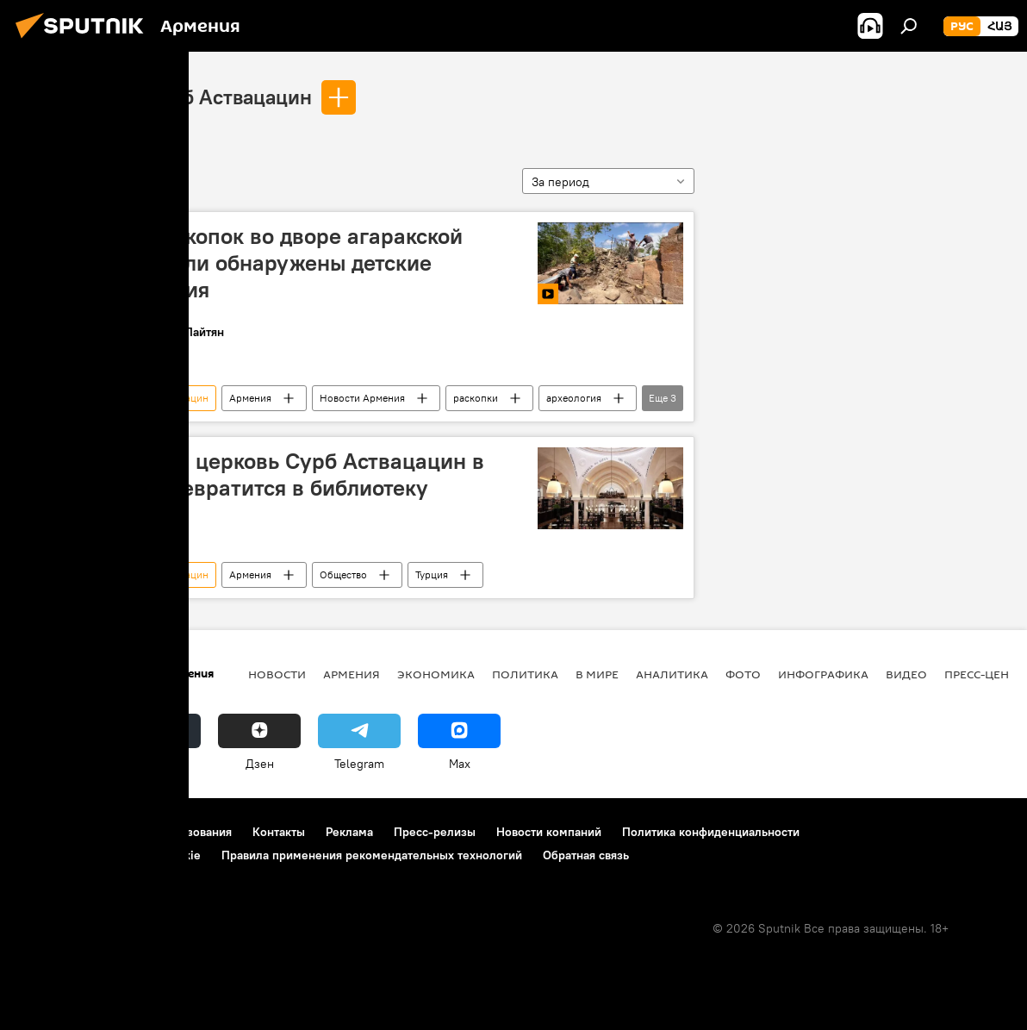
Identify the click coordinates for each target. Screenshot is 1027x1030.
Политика (525, 674)
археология (573, 397)
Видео (906, 674)
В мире (597, 674)
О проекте (47, 832)
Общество (343, 574)
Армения (250, 397)
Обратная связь (586, 855)
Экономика (436, 674)
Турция (431, 574)
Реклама (349, 832)
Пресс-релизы (435, 832)
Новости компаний (548, 832)
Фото (743, 674)
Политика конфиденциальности (711, 832)
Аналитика (672, 674)
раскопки (475, 397)
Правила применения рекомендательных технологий (371, 855)
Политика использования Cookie (109, 855)
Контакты (278, 832)
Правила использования (164, 832)
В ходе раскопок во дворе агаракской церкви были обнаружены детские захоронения (270, 262)
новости (277, 674)
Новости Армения (362, 397)
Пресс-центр (983, 674)
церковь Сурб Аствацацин (188, 96)
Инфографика (823, 674)
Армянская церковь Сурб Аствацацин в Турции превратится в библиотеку (280, 474)
